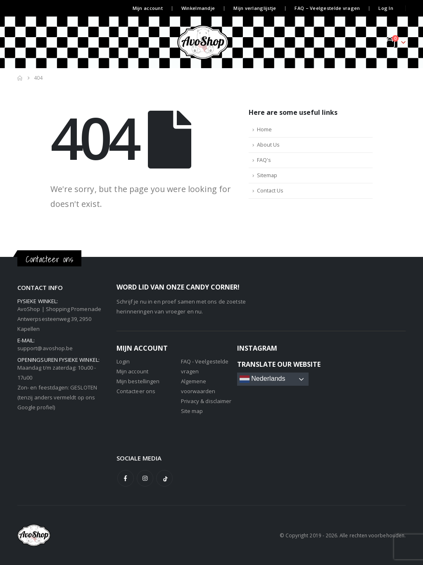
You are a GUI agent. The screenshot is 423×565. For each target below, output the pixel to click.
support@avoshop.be (45, 348)
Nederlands (262, 379)
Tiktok (164, 478)
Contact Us (270, 190)
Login (123, 361)
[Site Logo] (211, 42)
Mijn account (148, 8)
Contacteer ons (135, 391)
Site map (192, 411)
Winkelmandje (198, 8)
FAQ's (264, 160)
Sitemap (267, 175)
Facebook (125, 478)
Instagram (145, 478)
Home (264, 129)
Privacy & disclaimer (206, 401)
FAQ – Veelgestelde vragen (327, 8)
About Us (268, 144)
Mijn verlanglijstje (254, 8)
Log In (385, 8)
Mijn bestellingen (137, 381)
